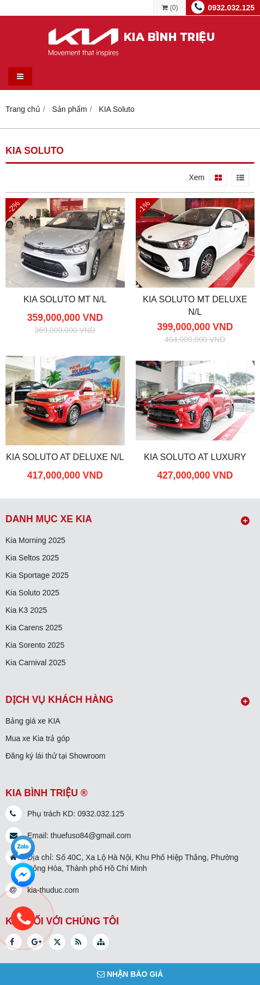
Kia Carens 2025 (33, 627)
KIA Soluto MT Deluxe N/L (195, 305)
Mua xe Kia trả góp (37, 738)
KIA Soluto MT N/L (64, 299)
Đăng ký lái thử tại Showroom (55, 755)
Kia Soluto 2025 (32, 592)
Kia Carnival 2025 (35, 662)
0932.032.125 (231, 7)
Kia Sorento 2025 (34, 645)
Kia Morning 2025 (35, 540)
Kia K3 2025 (26, 610)
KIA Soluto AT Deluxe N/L (65, 457)
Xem (196, 177)
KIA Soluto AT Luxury (195, 457)
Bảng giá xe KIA (33, 721)
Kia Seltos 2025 (32, 557)
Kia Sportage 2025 (37, 575)
